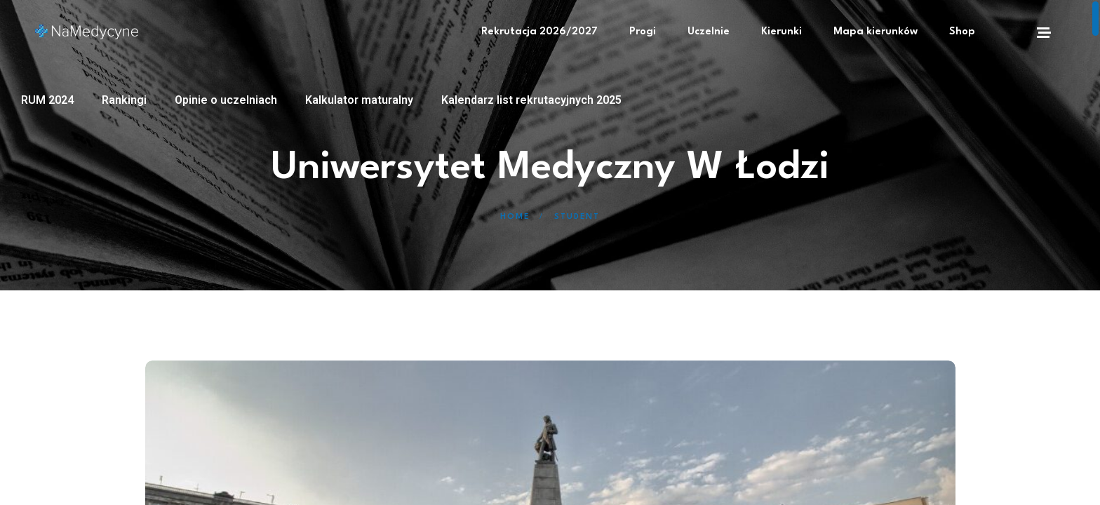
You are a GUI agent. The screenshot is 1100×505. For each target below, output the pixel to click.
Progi (642, 32)
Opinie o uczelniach (226, 100)
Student (577, 217)
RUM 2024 (47, 100)
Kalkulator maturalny (359, 100)
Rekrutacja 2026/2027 (539, 32)
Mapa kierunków (875, 32)
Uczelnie (709, 32)
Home (515, 217)
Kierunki (781, 32)
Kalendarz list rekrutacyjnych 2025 (531, 100)
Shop (962, 32)
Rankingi (124, 100)
